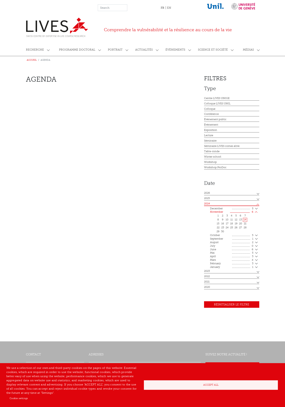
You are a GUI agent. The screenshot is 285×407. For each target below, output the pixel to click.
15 (218, 223)
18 (231, 223)
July (231, 246)
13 (240, 219)
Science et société (213, 49)
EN (169, 7)
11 (231, 219)
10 (227, 219)
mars (231, 260)
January (231, 267)
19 (236, 223)
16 (222, 223)
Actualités (144, 49)
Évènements (175, 49)
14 (245, 219)
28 (245, 227)
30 (222, 231)
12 (236, 219)
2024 (207, 203)
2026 (207, 193)
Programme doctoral (77, 49)
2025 (207, 198)
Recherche (35, 49)
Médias (248, 49)
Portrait (115, 49)
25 (231, 227)
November (231, 212)
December (231, 209)
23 (222, 227)
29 (218, 231)
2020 (207, 287)
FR (162, 7)
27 (240, 227)
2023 (207, 271)
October (231, 235)
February (231, 263)
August (231, 242)
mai (231, 253)
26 (236, 227)
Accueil (32, 60)
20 (240, 223)
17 (227, 223)
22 (218, 227)
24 (227, 227)
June (231, 249)
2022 (207, 276)
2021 (207, 281)
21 (245, 223)
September (231, 239)
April (231, 256)
